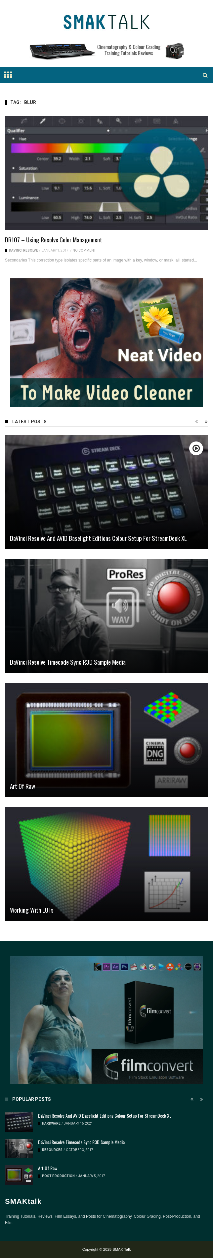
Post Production (58, 1176)
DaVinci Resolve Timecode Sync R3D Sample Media (68, 661)
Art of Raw (22, 785)
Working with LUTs (32, 909)
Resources (52, 1150)
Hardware (51, 1123)
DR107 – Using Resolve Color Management (53, 239)
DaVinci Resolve (23, 250)
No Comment (84, 250)
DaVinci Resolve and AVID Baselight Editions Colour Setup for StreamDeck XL (98, 537)
